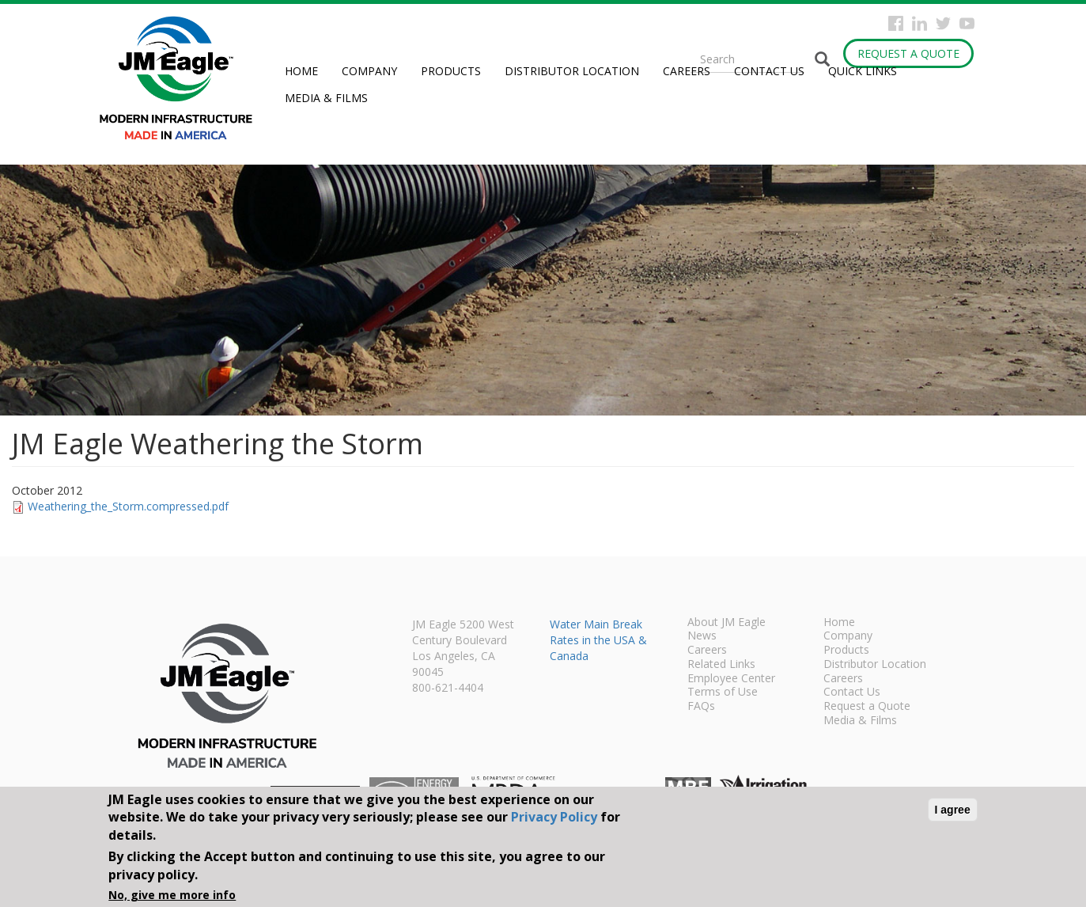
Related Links (721, 664)
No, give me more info (172, 894)
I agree (953, 809)
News (702, 636)
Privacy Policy (554, 816)
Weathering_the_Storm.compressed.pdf (128, 506)
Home (301, 70)
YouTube (966, 23)
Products (451, 70)
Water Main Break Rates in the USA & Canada (598, 640)
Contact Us (769, 70)
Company (369, 70)
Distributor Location (572, 70)
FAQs (701, 706)
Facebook (895, 23)
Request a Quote (908, 53)
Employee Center (731, 679)
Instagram (919, 23)
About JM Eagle (726, 623)
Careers (686, 70)
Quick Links (862, 70)
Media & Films (326, 97)
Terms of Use (722, 692)
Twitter (943, 23)
